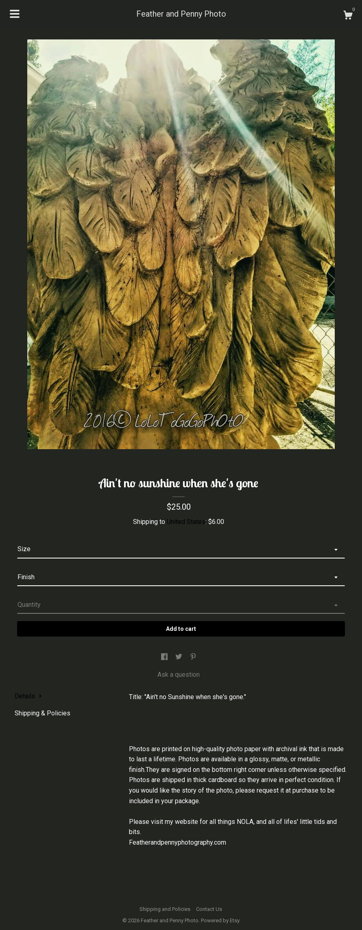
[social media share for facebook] (165, 657)
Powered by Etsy (220, 920)
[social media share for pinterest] (193, 657)
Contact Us (209, 909)
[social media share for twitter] (179, 657)
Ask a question (178, 674)
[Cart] (347, 16)
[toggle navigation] (15, 14)
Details (28, 696)
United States (186, 522)
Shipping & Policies (42, 713)
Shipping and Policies (165, 909)
